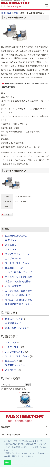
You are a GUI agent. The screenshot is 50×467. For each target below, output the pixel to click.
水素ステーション (14, 318)
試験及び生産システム (16, 235)
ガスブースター (13, 258)
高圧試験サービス (14, 323)
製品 (9, 12)
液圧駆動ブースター (15, 267)
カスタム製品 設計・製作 (18, 290)
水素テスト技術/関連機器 (18, 281)
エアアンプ (10, 249)
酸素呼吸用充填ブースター (18, 304)
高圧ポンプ (10, 240)
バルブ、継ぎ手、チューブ (18, 272)
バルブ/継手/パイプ (15, 351)
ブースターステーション (17, 263)
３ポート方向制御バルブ (17, 295)
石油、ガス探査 (13, 286)
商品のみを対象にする (15, 389)
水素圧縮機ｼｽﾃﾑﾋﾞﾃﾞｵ (15, 328)
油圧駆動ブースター (15, 365)
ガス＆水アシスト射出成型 (18, 276)
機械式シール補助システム (18, 299)
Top (3, 12)
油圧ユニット (12, 360)
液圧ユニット (12, 244)
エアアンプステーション (17, 253)
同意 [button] (7, 462)
